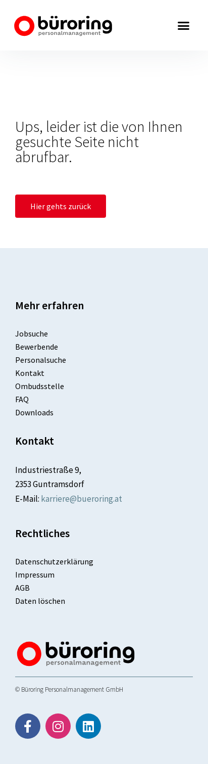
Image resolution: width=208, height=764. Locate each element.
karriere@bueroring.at (81, 498)
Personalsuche (40, 360)
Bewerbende (36, 347)
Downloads (34, 412)
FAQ (22, 399)
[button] (183, 25)
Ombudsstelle (39, 386)
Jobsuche (31, 333)
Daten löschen (40, 601)
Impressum (35, 574)
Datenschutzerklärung (54, 561)
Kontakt (29, 373)
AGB (22, 588)
